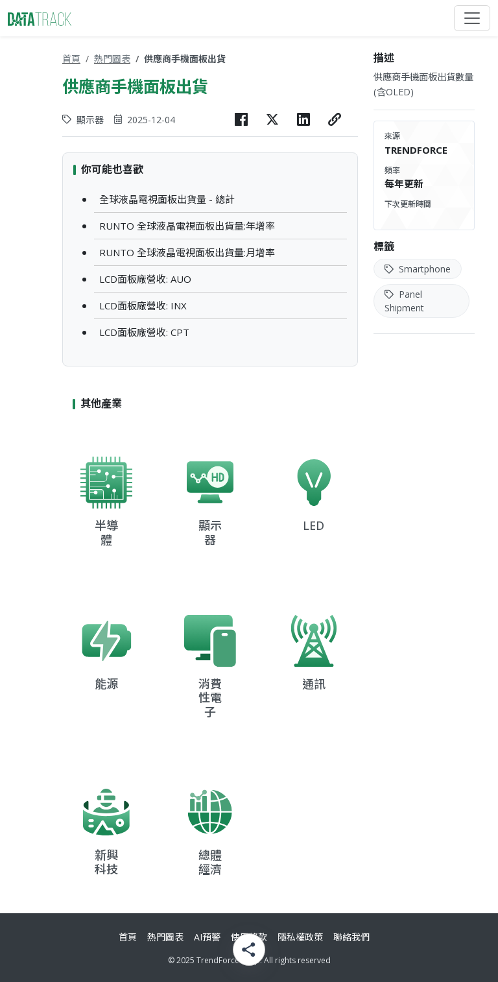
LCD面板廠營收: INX (143, 305)
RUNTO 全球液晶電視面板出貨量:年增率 (187, 225)
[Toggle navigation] (472, 18)
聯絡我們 (351, 937)
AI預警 (207, 937)
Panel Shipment (404, 301)
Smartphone (418, 269)
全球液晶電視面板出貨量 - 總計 (167, 199)
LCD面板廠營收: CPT (144, 332)
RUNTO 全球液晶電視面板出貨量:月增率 (187, 252)
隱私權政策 (300, 937)
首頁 (71, 59)
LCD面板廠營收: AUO (145, 278)
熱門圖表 (112, 59)
